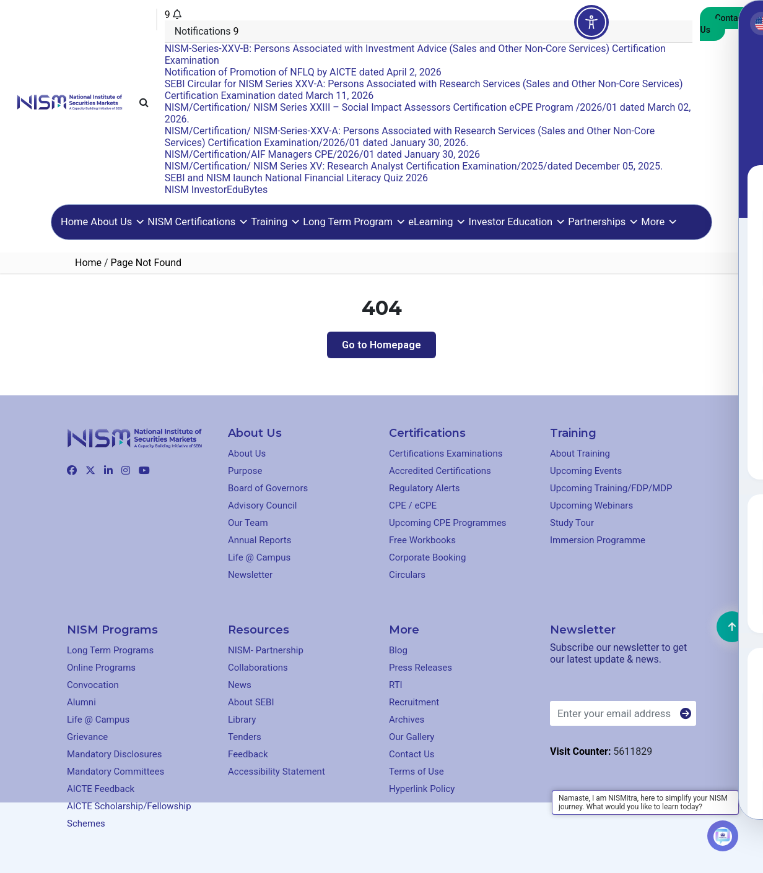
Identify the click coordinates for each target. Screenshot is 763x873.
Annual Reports (259, 540)
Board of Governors (268, 488)
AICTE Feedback (100, 788)
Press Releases (420, 667)
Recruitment (414, 702)
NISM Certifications (197, 222)
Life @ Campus (259, 557)
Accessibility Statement (276, 771)
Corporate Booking (427, 557)
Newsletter (250, 574)
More (659, 222)
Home (74, 222)
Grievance (87, 736)
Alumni (81, 702)
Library (242, 719)
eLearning (437, 222)
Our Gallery (411, 736)
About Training (580, 453)
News (239, 684)
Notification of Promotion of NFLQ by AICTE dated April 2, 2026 (303, 72)
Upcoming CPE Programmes (448, 522)
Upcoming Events (586, 470)
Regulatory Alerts (424, 488)
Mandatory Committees (115, 771)
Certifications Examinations (445, 453)
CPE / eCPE (413, 505)
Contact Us (722, 24)
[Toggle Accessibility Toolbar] (591, 22)
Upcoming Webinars (591, 505)
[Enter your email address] (623, 713)
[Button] (685, 714)
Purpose (245, 470)
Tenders (244, 736)
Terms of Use (416, 771)
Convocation (93, 684)
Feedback (248, 754)
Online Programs (101, 667)
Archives (406, 719)
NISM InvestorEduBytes (216, 190)
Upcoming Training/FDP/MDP (611, 488)
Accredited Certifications (440, 470)
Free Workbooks (422, 540)
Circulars (407, 574)
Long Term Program (354, 222)
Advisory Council (262, 505)
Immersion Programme (597, 540)
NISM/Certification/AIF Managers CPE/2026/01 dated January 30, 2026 (322, 154)
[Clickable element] (69, 101)
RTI (396, 684)
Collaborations (258, 667)
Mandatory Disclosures (114, 754)
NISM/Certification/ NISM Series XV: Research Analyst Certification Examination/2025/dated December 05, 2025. (414, 166)
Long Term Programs (110, 650)
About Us (117, 222)
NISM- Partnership (265, 650)
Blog (398, 650)
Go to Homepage (381, 345)
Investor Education (516, 222)
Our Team (248, 522)
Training (275, 222)
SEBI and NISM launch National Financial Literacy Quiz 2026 (296, 178)
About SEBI (251, 702)
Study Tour (572, 522)
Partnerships (603, 222)
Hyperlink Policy (422, 788)
